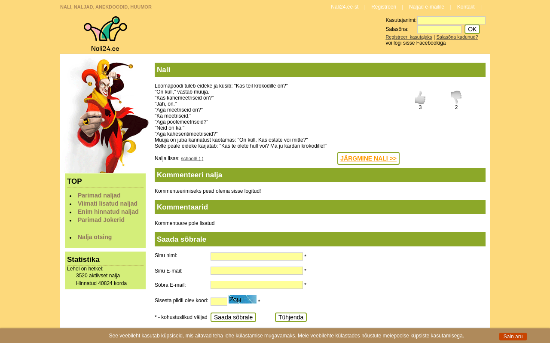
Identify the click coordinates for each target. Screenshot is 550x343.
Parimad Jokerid (101, 219)
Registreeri (383, 7)
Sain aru (513, 337)
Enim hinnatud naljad (108, 211)
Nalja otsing (95, 237)
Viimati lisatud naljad (108, 203)
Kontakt (466, 7)
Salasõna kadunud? (457, 36)
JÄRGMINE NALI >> (368, 158)
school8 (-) (192, 158)
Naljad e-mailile (426, 7)
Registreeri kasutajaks (408, 36)
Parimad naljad (99, 195)
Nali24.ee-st (344, 7)
